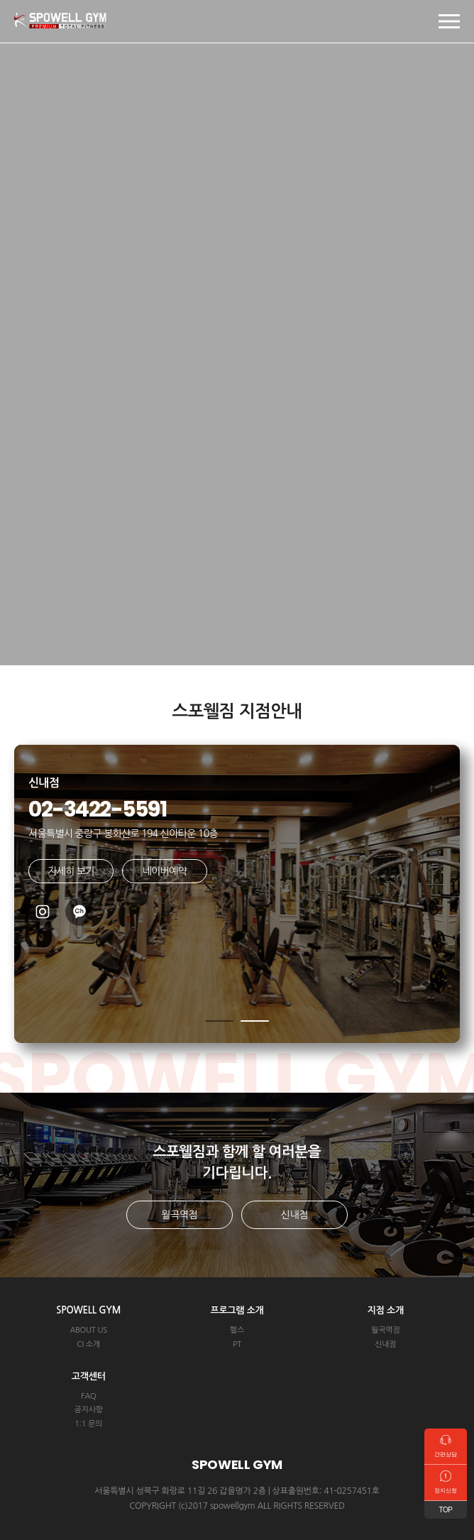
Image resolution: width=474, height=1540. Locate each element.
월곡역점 (179, 1215)
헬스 (237, 1330)
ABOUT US (88, 1330)
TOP (446, 1510)
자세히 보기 (71, 871)
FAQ (89, 1396)
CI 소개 (88, 1344)
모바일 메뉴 (449, 21)
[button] (219, 1021)
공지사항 (88, 1410)
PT (237, 1344)
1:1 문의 (88, 1424)
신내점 (295, 1215)
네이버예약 (165, 871)
